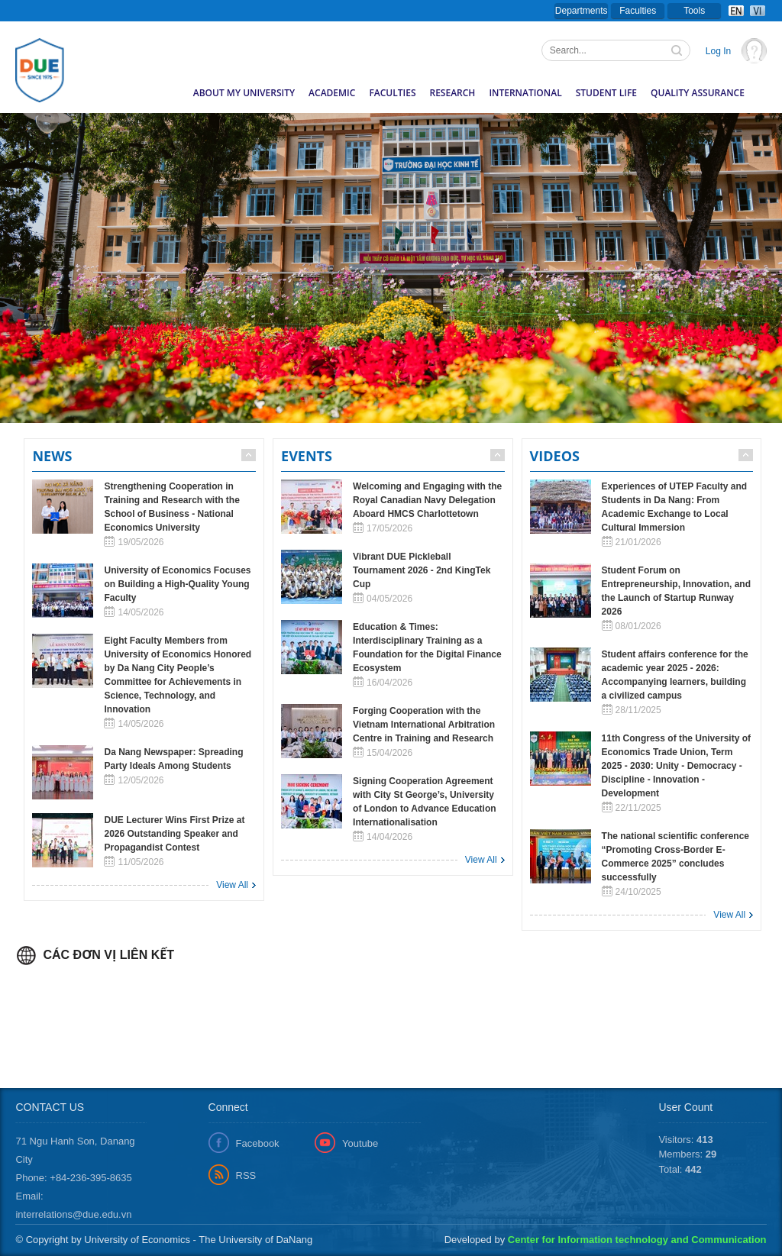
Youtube (360, 1143)
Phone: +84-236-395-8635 (73, 1177)
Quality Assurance (698, 92)
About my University (244, 92)
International (525, 92)
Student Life (606, 92)
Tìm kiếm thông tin (678, 51)
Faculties (637, 10)
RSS (246, 1175)
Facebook (258, 1143)
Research (453, 92)
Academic (332, 92)
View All (232, 885)
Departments (581, 10)
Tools (694, 10)
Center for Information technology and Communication (637, 1239)
